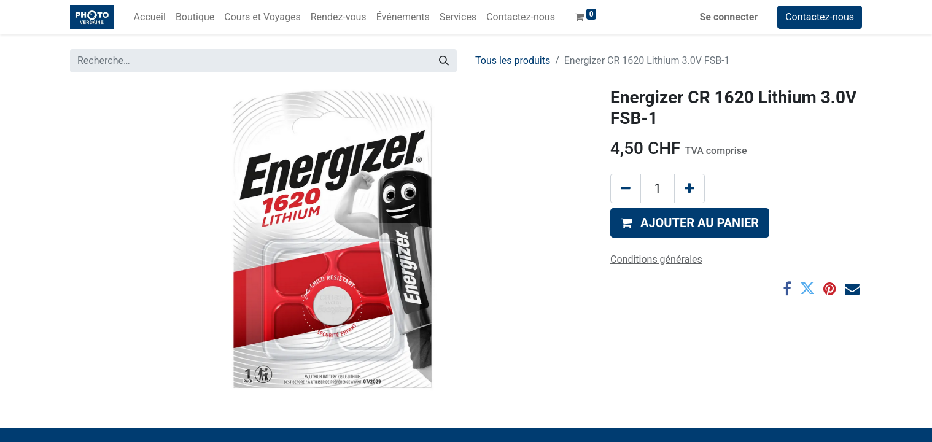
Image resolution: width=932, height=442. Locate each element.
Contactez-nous (819, 17)
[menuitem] (150, 17)
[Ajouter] (689, 188)
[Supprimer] (625, 188)
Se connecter (729, 17)
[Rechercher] (444, 60)
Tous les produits (512, 60)
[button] (689, 223)
